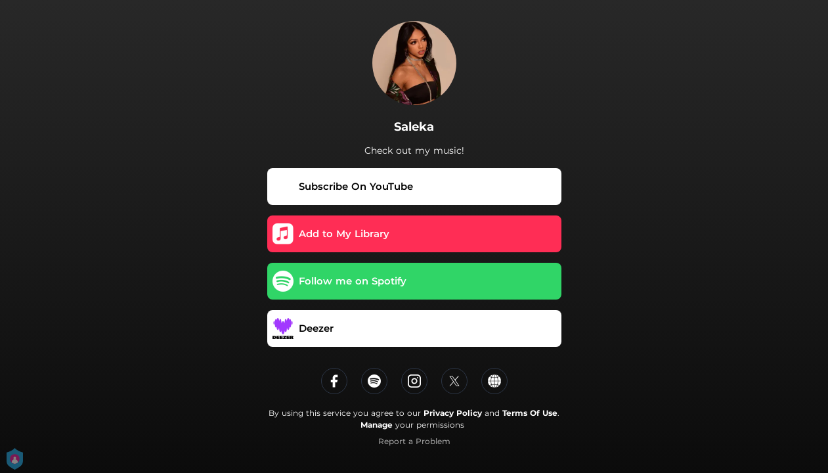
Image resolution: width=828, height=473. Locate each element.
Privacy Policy (453, 413)
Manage (376, 425)
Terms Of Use (529, 413)
